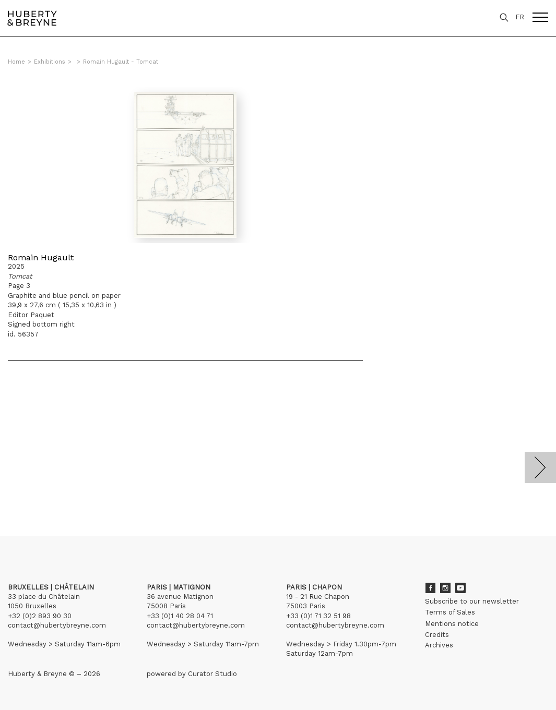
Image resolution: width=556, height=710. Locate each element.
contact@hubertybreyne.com (57, 625)
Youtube (460, 588)
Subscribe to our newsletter (472, 601)
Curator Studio (212, 674)
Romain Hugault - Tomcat (120, 61)
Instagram (445, 588)
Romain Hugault (41, 257)
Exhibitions (49, 61)
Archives (439, 645)
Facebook (430, 588)
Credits (437, 635)
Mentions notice (452, 624)
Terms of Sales (450, 612)
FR (519, 17)
